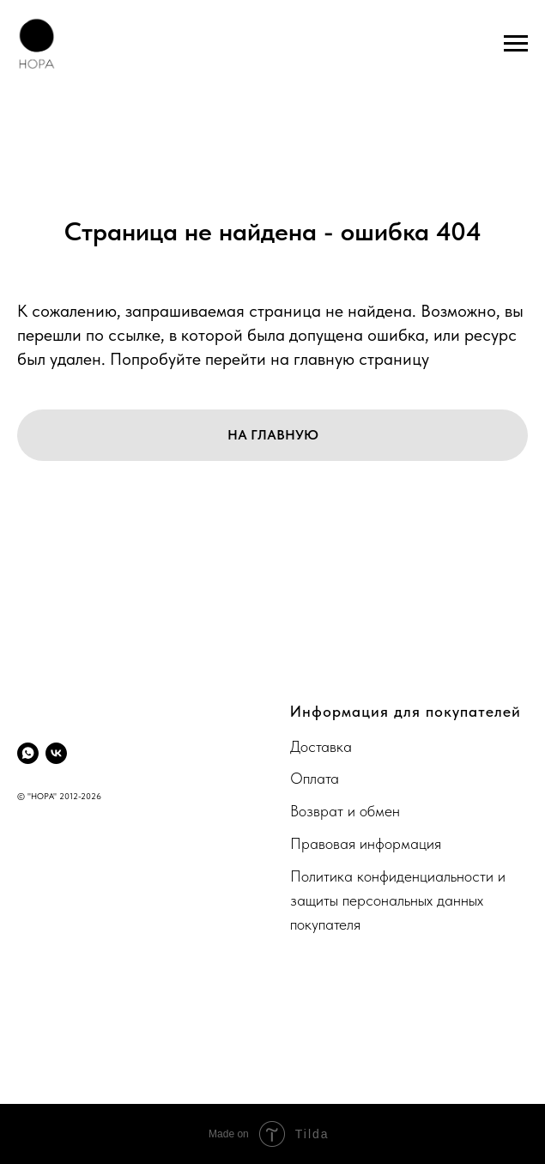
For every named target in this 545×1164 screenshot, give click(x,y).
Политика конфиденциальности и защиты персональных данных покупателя (398, 900)
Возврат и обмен (345, 811)
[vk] (56, 753)
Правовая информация (365, 843)
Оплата (314, 778)
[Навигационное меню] (516, 43)
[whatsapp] (28, 753)
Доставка (321, 746)
